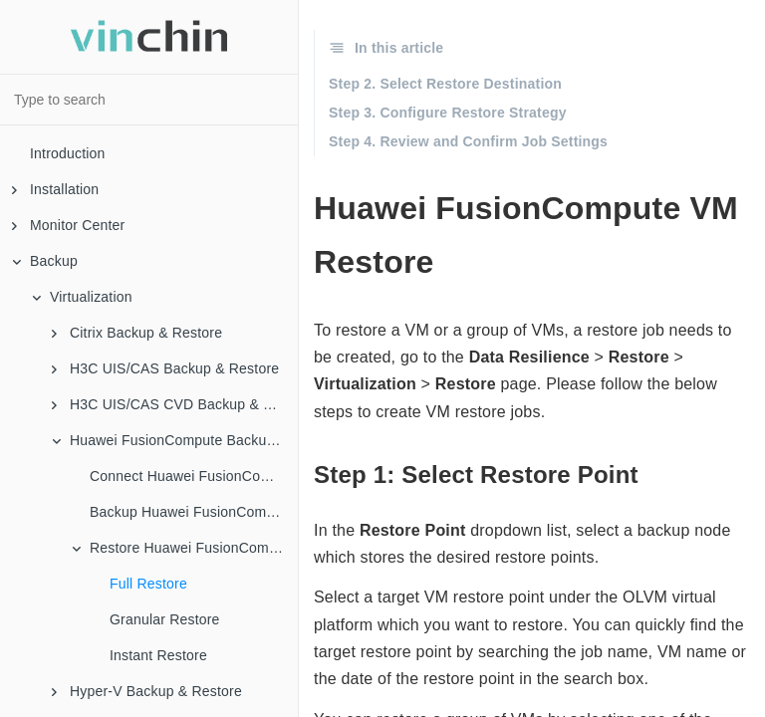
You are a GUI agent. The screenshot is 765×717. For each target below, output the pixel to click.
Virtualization (82, 297)
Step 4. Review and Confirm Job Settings (468, 141)
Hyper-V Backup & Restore (147, 691)
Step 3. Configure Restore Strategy (448, 112)
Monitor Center (68, 225)
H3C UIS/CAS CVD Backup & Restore (175, 404)
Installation (55, 189)
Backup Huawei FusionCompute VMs (194, 512)
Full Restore (148, 584)
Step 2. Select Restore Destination (445, 84)
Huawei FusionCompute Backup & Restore (175, 440)
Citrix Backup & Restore (137, 333)
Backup (45, 261)
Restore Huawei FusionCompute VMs (185, 548)
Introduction (68, 153)
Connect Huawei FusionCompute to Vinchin (194, 476)
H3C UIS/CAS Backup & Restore (165, 368)
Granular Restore (165, 619)
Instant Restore (158, 655)
